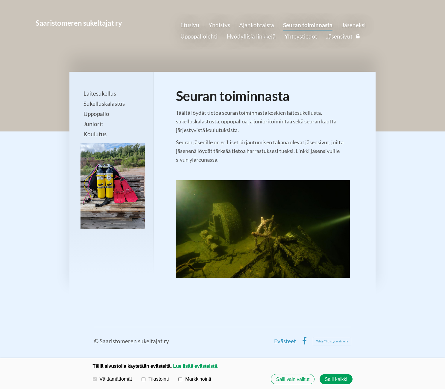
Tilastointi (155, 379)
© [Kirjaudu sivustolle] (97, 341)
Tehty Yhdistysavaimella (332, 341)
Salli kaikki (336, 379)
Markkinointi (194, 379)
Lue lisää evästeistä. (195, 366)
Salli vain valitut (293, 379)
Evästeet (285, 341)
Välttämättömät (112, 379)
